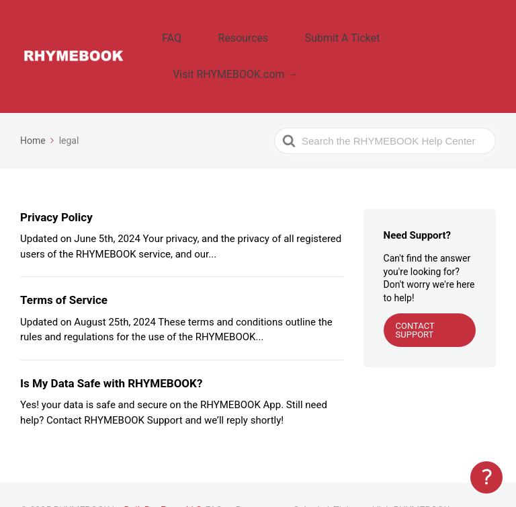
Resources (235, 30)
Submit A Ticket (316, 30)
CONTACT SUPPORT (415, 298)
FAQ (182, 30)
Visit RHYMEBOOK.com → (242, 51)
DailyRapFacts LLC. (164, 479)
